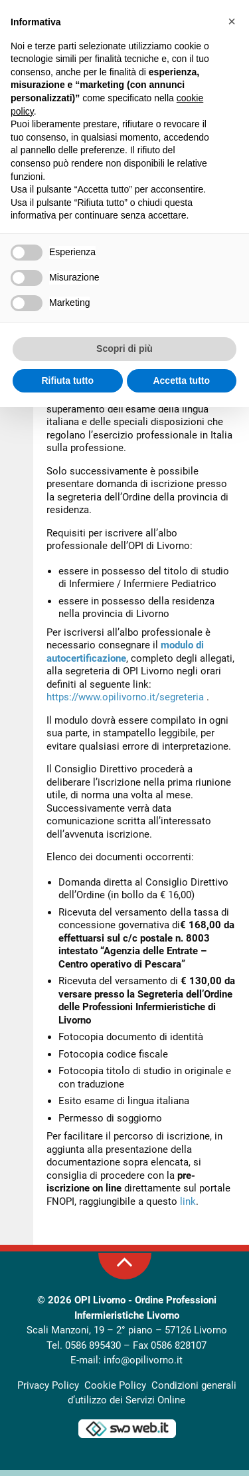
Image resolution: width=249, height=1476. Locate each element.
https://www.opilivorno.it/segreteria (125, 704)
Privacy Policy (48, 1391)
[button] (231, 21)
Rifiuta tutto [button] (67, 380)
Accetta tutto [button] (181, 380)
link (188, 1207)
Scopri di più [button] (124, 348)
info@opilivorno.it (143, 1367)
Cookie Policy (115, 1391)
